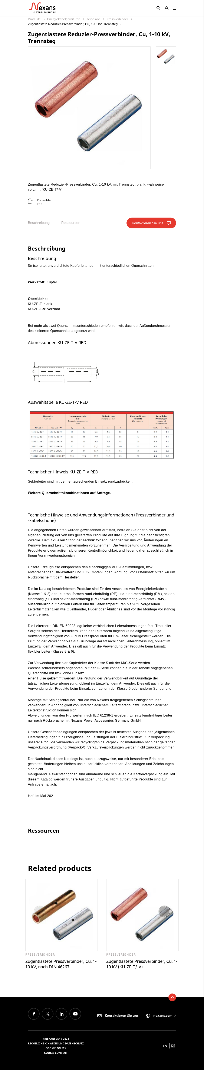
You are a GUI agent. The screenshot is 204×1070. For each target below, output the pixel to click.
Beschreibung (39, 223)
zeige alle (94, 19)
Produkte (35, 19)
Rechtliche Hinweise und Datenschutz (56, 1043)
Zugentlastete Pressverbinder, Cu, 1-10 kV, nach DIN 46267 (61, 964)
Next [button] (164, 911)
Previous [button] (39, 911)
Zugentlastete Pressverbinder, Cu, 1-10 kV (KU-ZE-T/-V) (142, 964)
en (165, 1046)
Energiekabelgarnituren (64, 19)
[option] (61, 924)
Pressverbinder (117, 19)
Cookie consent (56, 1053)
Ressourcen (70, 223)
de (173, 1046)
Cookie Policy (56, 1048)
